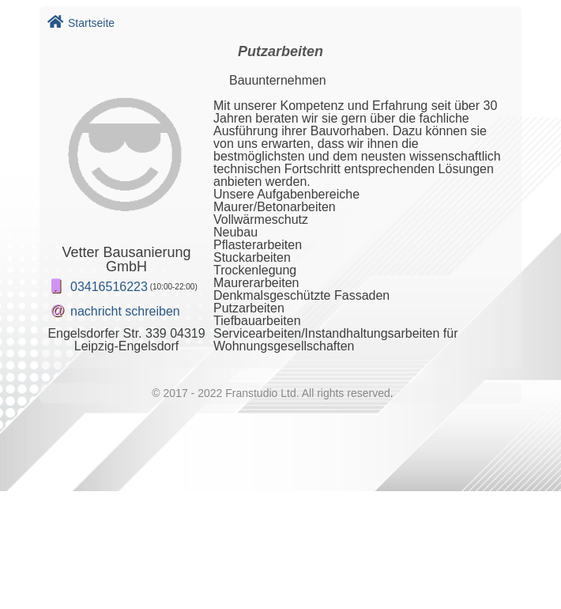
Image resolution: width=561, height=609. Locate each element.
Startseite (81, 23)
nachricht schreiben (125, 311)
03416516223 (109, 286)
